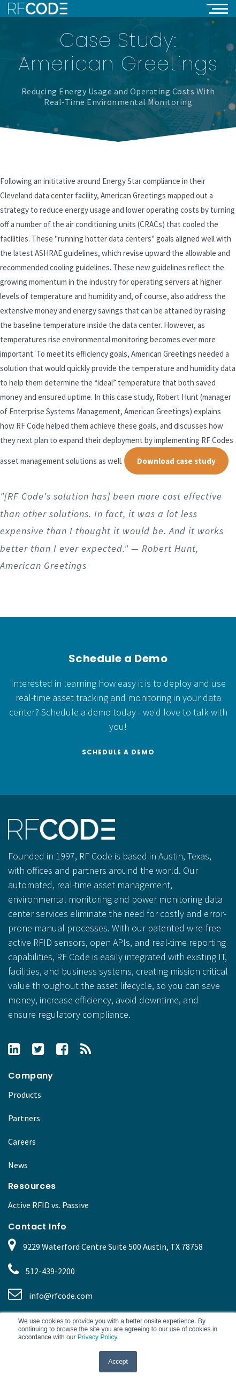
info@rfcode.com (61, 1295)
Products (24, 1094)
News (18, 1165)
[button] (217, 8)
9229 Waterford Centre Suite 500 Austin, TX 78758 (113, 1246)
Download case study (176, 461)
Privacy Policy (97, 1337)
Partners (24, 1118)
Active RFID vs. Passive (48, 1205)
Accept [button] (118, 1361)
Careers (22, 1141)
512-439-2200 (50, 1271)
